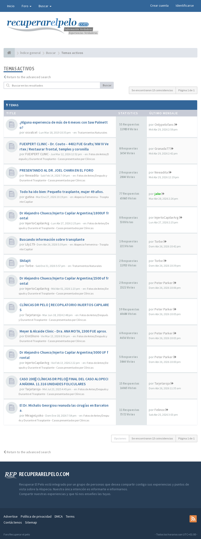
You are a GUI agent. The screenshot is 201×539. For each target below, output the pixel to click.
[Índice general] (9, 53)
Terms (70, 516)
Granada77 (162, 148)
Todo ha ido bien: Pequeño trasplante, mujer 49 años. (62, 191)
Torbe (159, 241)
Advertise (11, 516)
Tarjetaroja (33, 315)
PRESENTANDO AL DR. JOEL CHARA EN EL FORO (56, 170)
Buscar (45, 6)
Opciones (120, 438)
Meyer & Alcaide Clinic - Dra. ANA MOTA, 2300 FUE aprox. (63, 331)
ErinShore (32, 336)
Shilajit (25, 260)
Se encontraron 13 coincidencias (152, 90)
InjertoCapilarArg (37, 223)
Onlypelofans (164, 124)
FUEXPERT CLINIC (37, 154)
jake (158, 194)
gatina (29, 197)
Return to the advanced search (29, 77)
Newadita (32, 175)
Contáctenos (13, 522)
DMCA (59, 516)
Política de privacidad (36, 516)
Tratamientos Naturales (92, 132)
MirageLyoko (34, 415)
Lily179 (30, 244)
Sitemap (31, 522)
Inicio (11, 6)
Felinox (160, 410)
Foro (26, 6)
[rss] (193, 518)
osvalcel (31, 132)
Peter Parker (164, 283)
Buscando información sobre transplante (52, 239)
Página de (186, 90)
